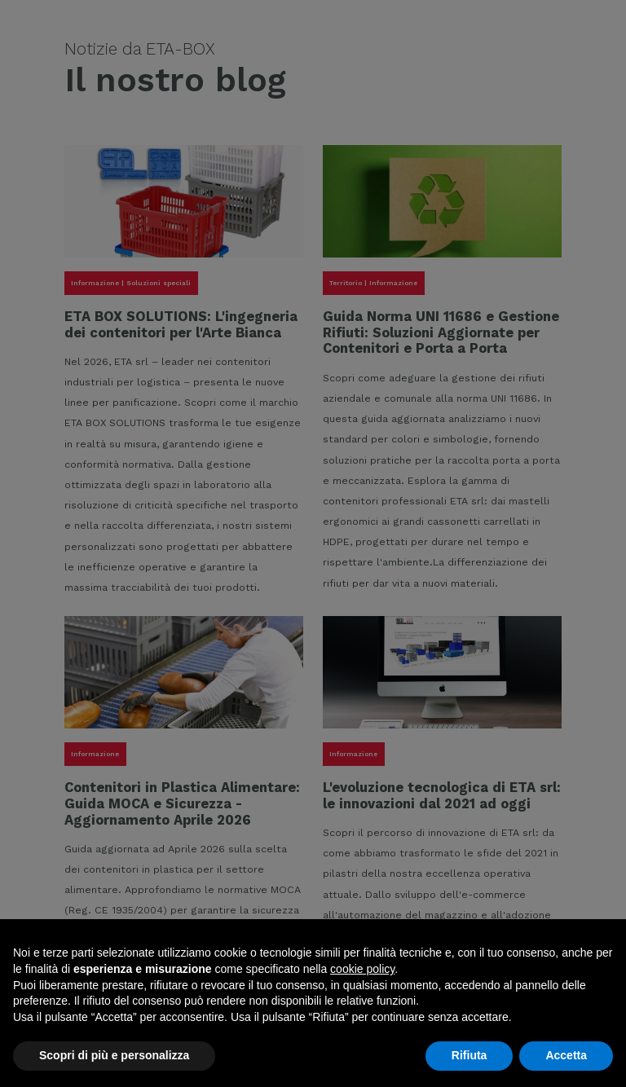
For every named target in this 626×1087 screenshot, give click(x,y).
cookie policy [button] (362, 968)
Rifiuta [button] (469, 1055)
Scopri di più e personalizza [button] (114, 1055)
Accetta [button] (566, 1055)
